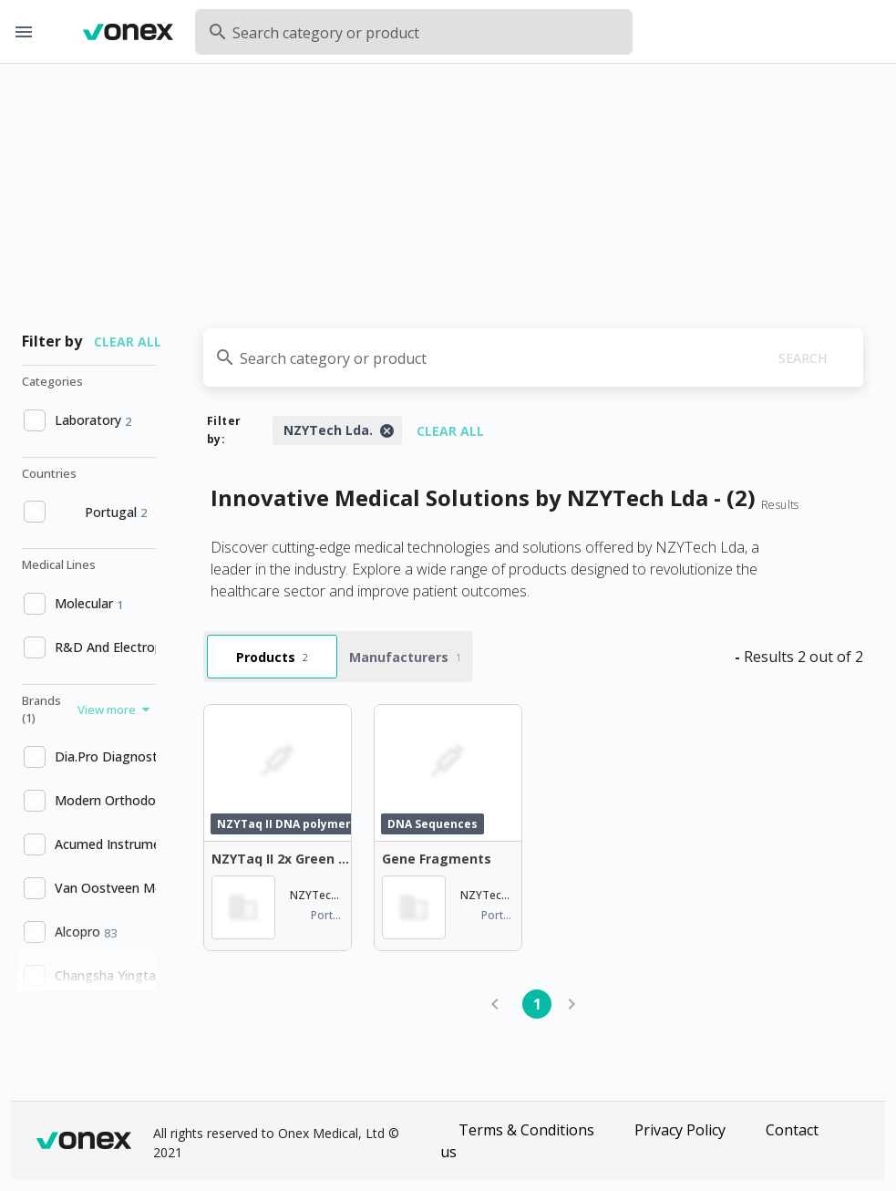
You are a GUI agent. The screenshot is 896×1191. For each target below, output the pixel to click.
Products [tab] (272, 657)
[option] (87, 420)
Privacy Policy (680, 1130)
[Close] (386, 430)
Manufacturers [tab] (405, 657)
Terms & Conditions (526, 1130)
